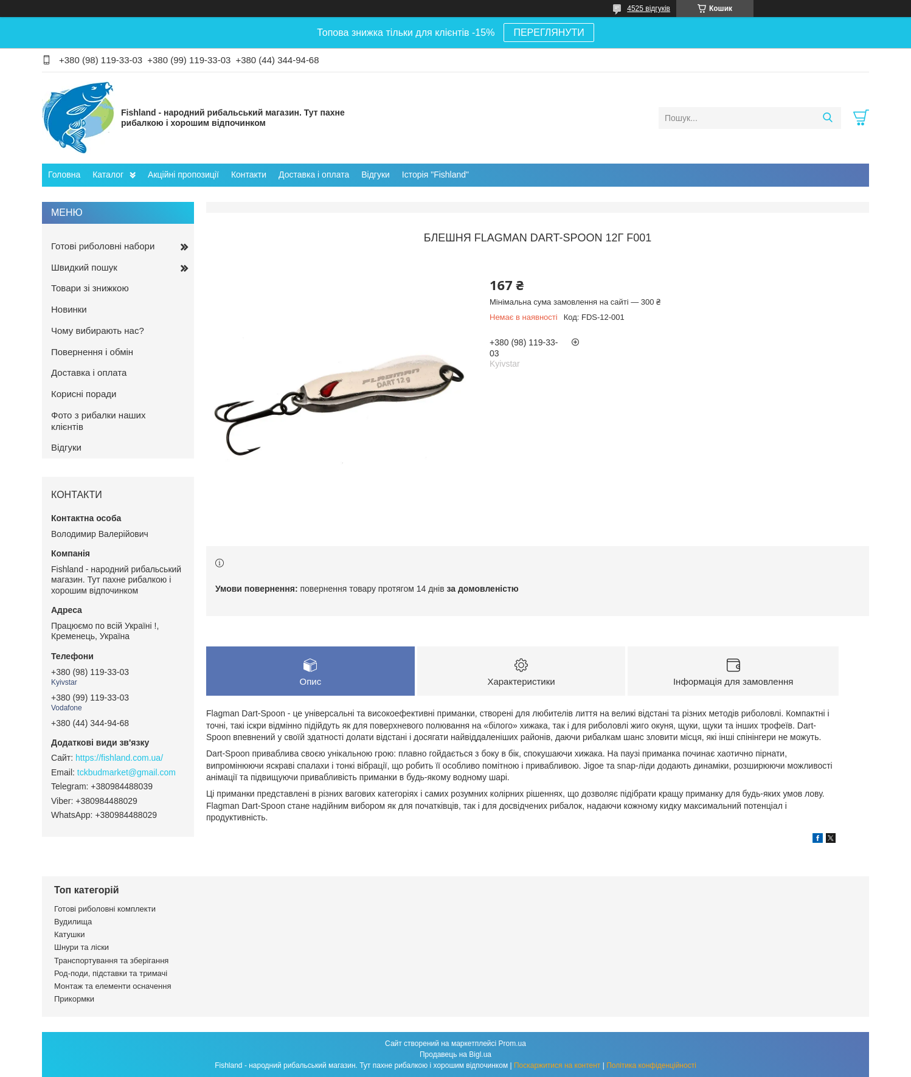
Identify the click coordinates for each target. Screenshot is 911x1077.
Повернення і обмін (92, 352)
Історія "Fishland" (435, 174)
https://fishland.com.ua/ (119, 758)
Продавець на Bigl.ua (455, 1054)
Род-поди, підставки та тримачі (110, 973)
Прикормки (74, 998)
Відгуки (375, 174)
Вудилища (73, 921)
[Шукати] (827, 118)
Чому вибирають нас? (97, 330)
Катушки (69, 934)
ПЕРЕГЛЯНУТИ (548, 32)
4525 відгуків (648, 8)
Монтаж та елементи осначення (112, 986)
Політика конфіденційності (651, 1065)
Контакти (248, 174)
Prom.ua (512, 1043)
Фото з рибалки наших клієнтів (98, 421)
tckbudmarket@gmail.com (126, 772)
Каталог (107, 174)
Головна (64, 174)
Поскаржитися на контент (557, 1065)
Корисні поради (83, 394)
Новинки (69, 309)
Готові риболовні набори (102, 246)
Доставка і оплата (314, 174)
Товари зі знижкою (90, 288)
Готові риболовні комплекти (105, 908)
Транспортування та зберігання (111, 960)
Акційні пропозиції (183, 174)
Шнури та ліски (81, 947)
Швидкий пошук (84, 267)
